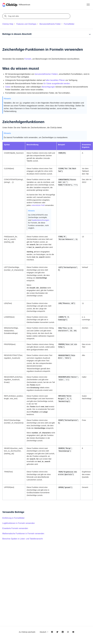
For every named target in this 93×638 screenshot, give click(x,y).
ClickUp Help (7, 24)
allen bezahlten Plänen (55, 80)
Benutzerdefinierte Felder (50, 24)
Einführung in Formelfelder (13, 518)
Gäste (7, 87)
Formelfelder (69, 24)
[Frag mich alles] (36, 16)
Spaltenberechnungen (40, 220)
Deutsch (44, 632)
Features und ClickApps (26, 24)
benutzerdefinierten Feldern (46, 74)
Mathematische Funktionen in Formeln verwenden (23, 534)
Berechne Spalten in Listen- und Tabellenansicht (22, 539)
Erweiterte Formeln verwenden (15, 528)
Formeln (27, 59)
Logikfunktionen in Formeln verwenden (18, 523)
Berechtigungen (48, 87)
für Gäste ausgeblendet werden (57, 83)
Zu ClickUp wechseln (27, 632)
